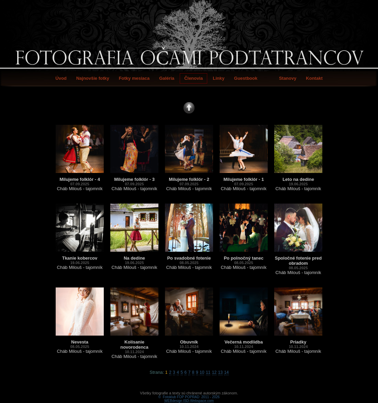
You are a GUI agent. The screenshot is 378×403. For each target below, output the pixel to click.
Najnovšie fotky (92, 78)
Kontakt (314, 78)
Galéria (166, 78)
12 (214, 372)
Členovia (193, 78)
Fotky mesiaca (134, 78)
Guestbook (245, 78)
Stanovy (288, 78)
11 (208, 372)
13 (220, 372)
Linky (218, 78)
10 (202, 372)
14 (226, 372)
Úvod (61, 78)
